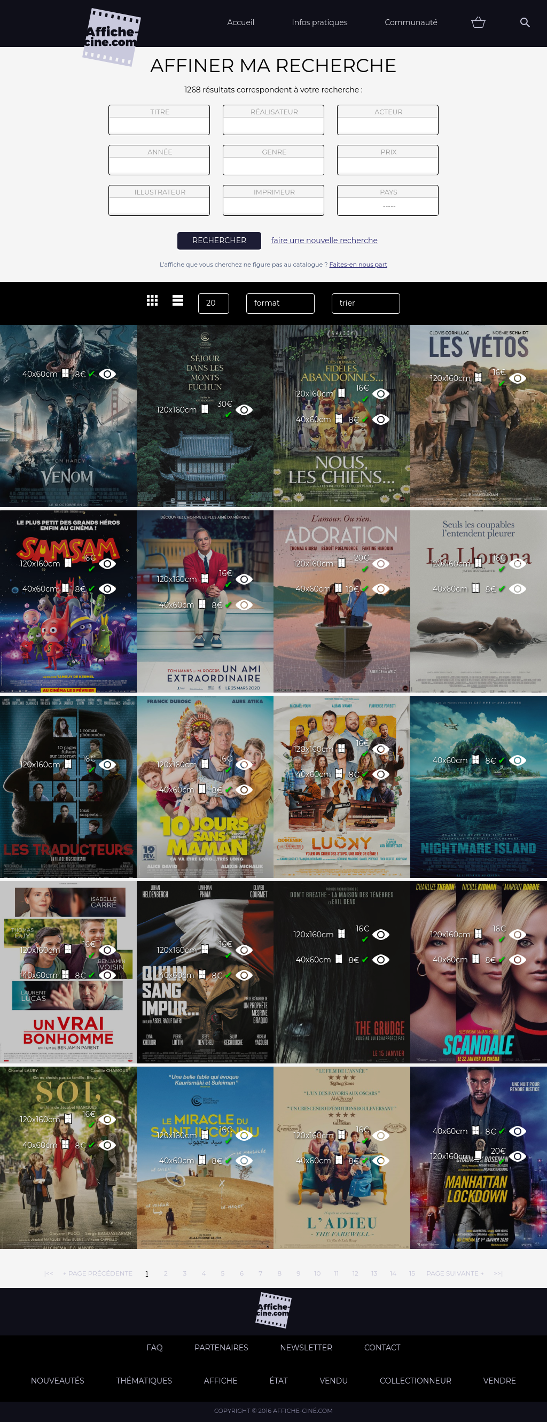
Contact (382, 1348)
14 (393, 1273)
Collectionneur (415, 1381)
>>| (498, 1273)
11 (336, 1273)
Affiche (221, 1381)
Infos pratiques (319, 22)
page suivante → (455, 1273)
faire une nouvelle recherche (324, 240)
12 (355, 1273)
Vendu (333, 1381)
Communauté (411, 22)
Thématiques (144, 1381)
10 (317, 1273)
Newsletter (306, 1348)
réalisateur (273, 120)
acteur (388, 120)
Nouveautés (57, 1381)
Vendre (499, 1381)
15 (412, 1273)
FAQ (154, 1348)
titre (159, 120)
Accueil (240, 22)
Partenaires (221, 1348)
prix (388, 160)
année (159, 160)
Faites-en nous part (358, 264)
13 (374, 1273)
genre (273, 161)
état (278, 1381)
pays (388, 201)
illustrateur (159, 200)
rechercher (219, 240)
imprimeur (273, 200)
